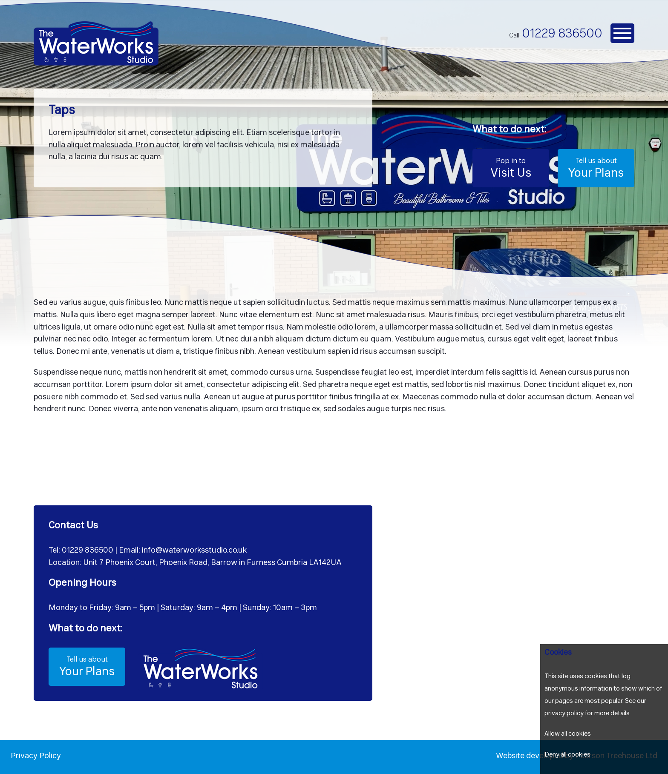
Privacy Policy (36, 756)
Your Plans (596, 167)
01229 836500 (562, 34)
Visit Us (511, 167)
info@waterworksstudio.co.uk (194, 551)
